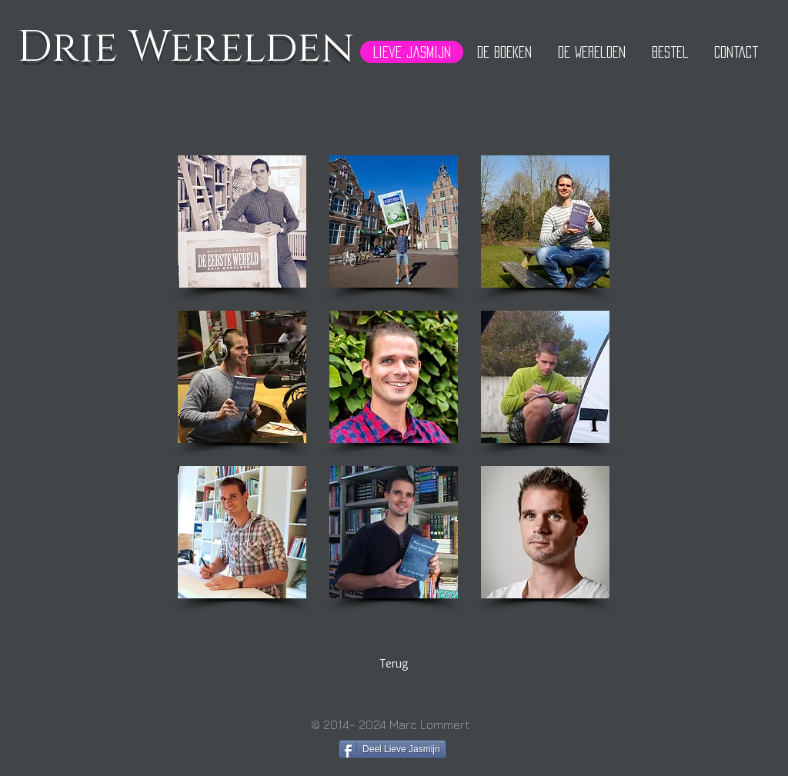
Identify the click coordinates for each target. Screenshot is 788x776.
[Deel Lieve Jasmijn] (392, 749)
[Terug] (394, 664)
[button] (242, 221)
